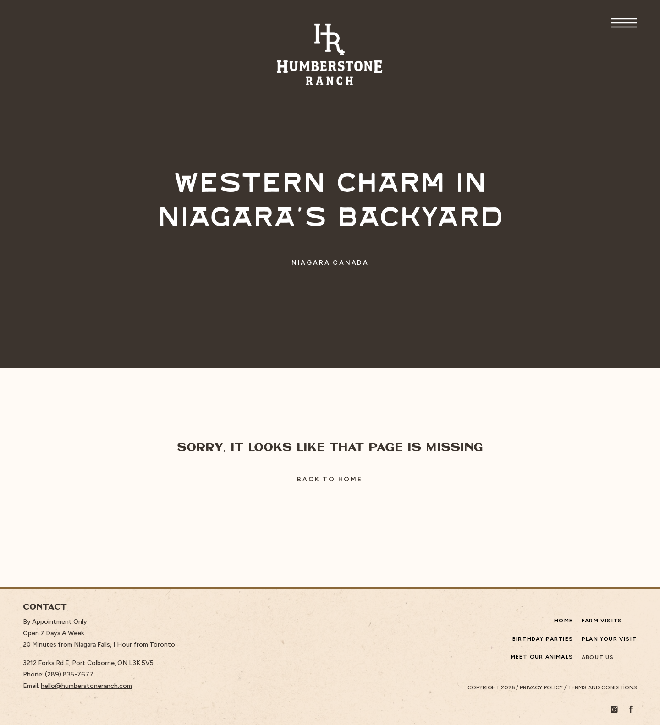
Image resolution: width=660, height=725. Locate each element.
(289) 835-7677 (69, 674)
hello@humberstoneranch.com (86, 686)
